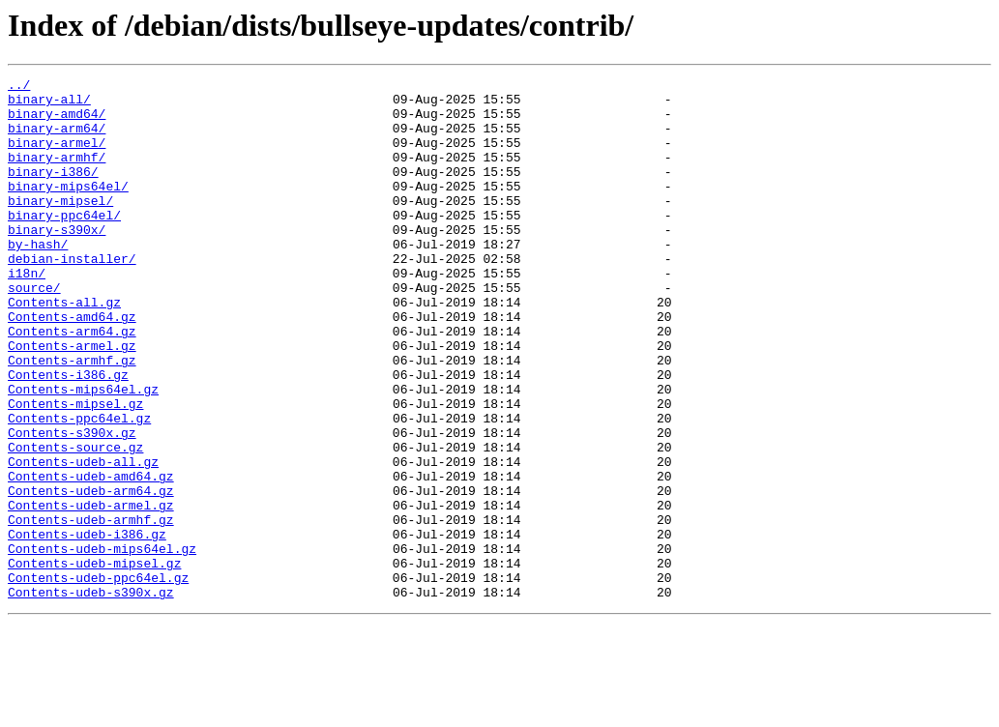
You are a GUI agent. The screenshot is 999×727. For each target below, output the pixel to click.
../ (19, 87)
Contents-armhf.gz (72, 417)
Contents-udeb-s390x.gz (91, 696)
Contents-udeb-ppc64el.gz (98, 678)
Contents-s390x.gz (72, 504)
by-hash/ (38, 278)
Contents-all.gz (64, 348)
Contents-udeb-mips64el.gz (102, 644)
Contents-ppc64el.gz (79, 487)
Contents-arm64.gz (72, 383)
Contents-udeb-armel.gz (91, 591)
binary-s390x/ (56, 261)
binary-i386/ (53, 191)
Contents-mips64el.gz (83, 452)
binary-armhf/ (56, 174)
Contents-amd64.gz (72, 365)
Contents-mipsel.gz (75, 470)
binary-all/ (49, 104)
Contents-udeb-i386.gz (87, 626)
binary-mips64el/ (68, 209)
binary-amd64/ (56, 122)
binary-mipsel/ (60, 226)
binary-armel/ (56, 156)
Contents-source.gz (75, 522)
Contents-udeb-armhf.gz (91, 609)
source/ (34, 330)
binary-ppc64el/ (64, 243)
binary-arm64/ (56, 139)
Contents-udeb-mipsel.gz (94, 661)
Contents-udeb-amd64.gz (91, 557)
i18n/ (26, 313)
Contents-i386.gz (68, 435)
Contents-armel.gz (72, 400)
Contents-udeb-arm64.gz (91, 574)
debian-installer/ (72, 296)
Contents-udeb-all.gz (83, 539)
